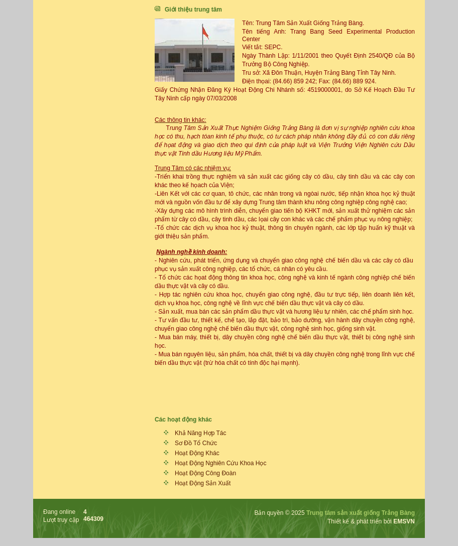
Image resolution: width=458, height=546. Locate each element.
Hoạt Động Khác (197, 453)
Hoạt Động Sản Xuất (203, 483)
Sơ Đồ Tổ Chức (196, 443)
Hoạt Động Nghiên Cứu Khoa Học (220, 463)
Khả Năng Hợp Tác (200, 433)
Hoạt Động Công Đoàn (205, 473)
